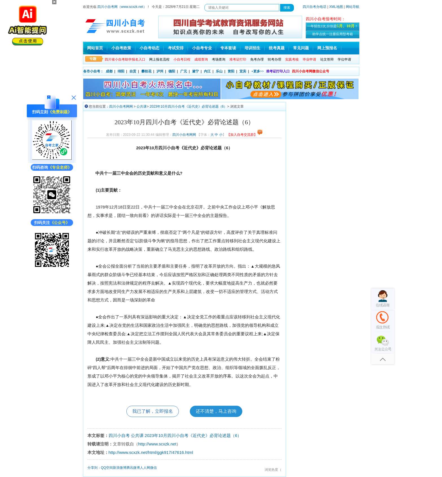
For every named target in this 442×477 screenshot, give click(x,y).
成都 (109, 71)
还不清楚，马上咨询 (216, 411)
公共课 (142, 106)
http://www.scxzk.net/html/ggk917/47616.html (151, 452)
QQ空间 (107, 468)
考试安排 (176, 48)
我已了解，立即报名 (152, 411)
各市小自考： (93, 71)
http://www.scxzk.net (157, 443)
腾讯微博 (133, 468)
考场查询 (218, 59)
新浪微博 (119, 468)
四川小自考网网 (121, 106)
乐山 (219, 71)
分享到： (94, 468)
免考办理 (257, 59)
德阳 (171, 71)
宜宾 (242, 71)
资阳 (231, 71)
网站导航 (352, 7)
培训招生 (252, 48)
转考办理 (274, 59)
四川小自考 (119, 435)
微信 (153, 468)
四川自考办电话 (314, 7)
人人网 (145, 468)
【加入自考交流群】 (245, 135)
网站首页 (95, 48)
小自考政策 (121, 48)
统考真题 (277, 48)
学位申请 (344, 59)
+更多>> (257, 71)
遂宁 (195, 71)
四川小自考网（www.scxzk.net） (122, 7)
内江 (207, 71)
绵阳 (121, 71)
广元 (183, 71)
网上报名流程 (159, 59)
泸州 (160, 71)
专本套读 (228, 48)
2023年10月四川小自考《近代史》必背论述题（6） (188, 106)
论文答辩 (327, 59)
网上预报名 (327, 48)
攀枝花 (146, 71)
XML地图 (336, 7)
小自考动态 (149, 48)
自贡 (132, 71)
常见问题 (301, 48)
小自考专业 (202, 48)
